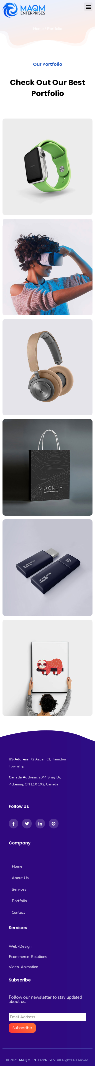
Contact (18, 912)
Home (38, 29)
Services (19, 889)
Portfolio (19, 901)
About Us (20, 878)
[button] (88, 7)
